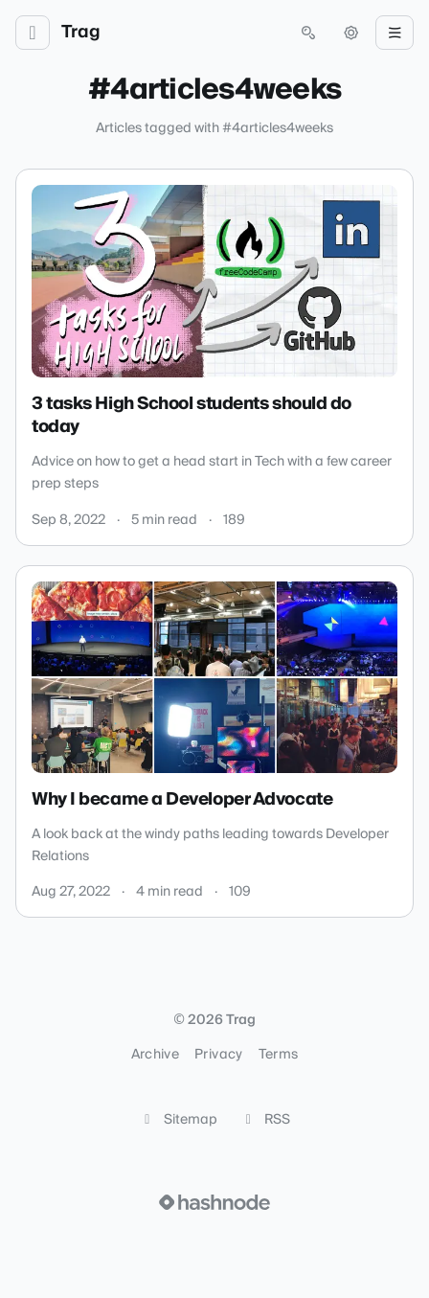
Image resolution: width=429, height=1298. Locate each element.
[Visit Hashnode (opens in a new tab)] (214, 1202)
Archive (155, 1054)
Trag (81, 32)
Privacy (218, 1054)
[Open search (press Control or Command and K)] (308, 32)
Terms (279, 1054)
